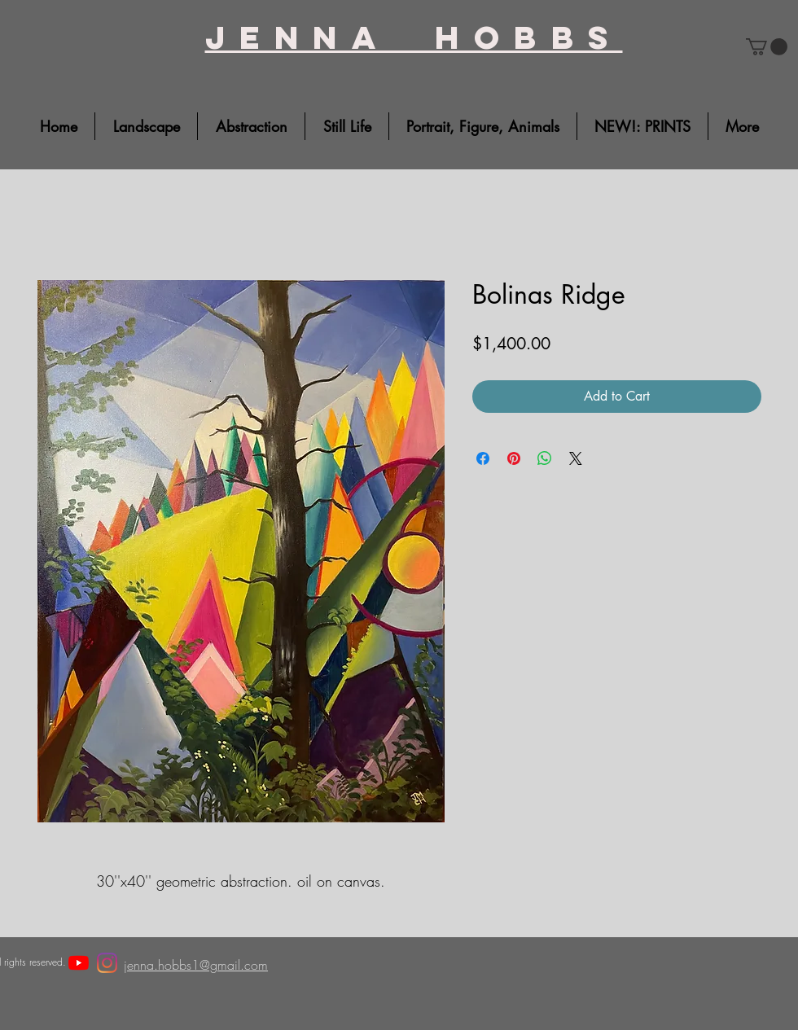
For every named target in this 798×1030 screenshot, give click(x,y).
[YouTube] (78, 963)
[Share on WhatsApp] (545, 458)
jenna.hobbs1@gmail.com (196, 965)
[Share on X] (575, 458)
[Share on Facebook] (483, 458)
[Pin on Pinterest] (514, 458)
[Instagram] (107, 963)
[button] (766, 46)
